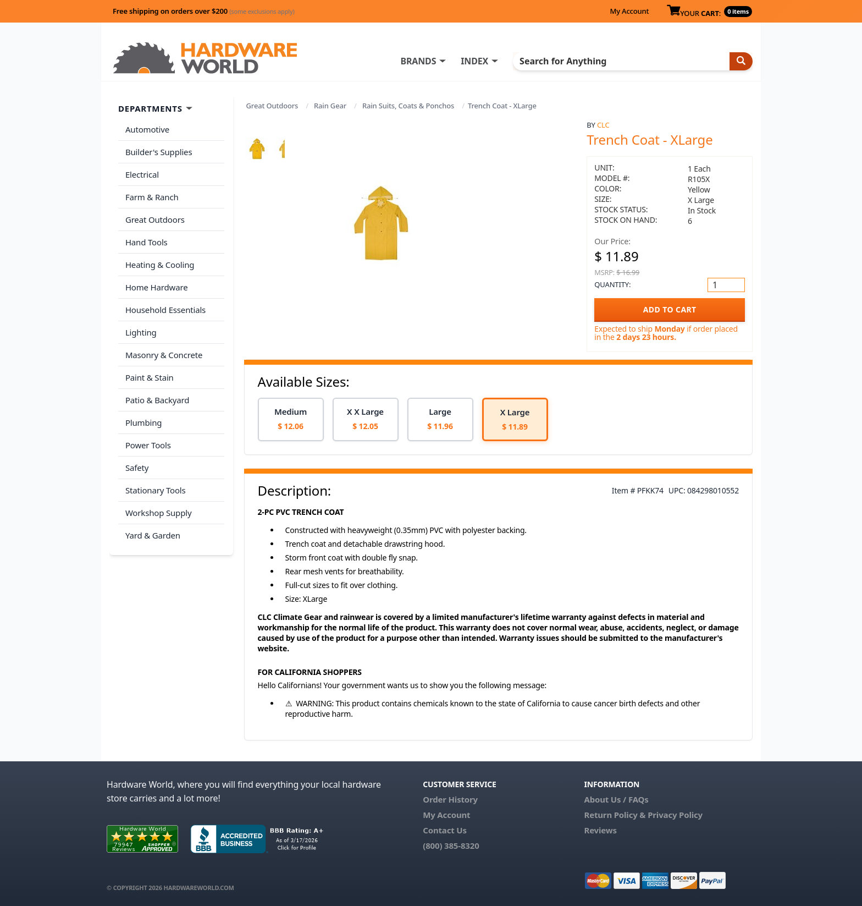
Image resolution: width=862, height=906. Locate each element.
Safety (136, 454)
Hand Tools (146, 237)
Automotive (147, 129)
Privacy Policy (675, 814)
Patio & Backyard (157, 390)
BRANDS (427, 61)
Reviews (600, 830)
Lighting (140, 324)
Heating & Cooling (159, 259)
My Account (629, 11)
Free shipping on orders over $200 (204, 11)
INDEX (483, 61)
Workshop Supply (158, 498)
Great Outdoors (272, 106)
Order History (450, 799)
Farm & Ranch (151, 194)
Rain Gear (330, 106)
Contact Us (445, 830)
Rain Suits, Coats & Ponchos (408, 106)
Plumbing (143, 411)
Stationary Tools (155, 476)
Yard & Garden (152, 520)
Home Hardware (156, 281)
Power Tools (147, 433)
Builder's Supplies (158, 150)
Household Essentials (165, 303)
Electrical (141, 172)
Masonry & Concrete (163, 346)
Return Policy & (614, 814)
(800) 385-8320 (451, 845)
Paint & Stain (149, 368)
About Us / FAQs (616, 799)
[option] (291, 419)
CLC (603, 125)
